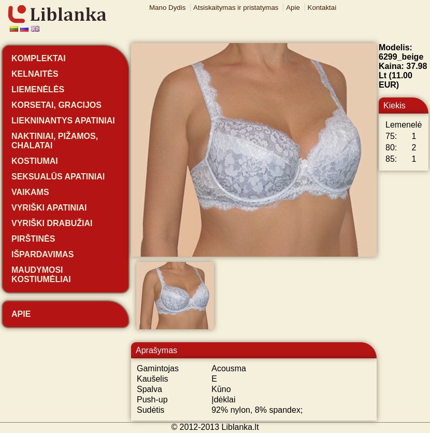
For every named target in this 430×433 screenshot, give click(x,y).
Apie (293, 7)
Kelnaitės (35, 73)
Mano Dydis (167, 7)
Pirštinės (33, 238)
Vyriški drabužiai (51, 223)
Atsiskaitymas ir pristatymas (235, 7)
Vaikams (30, 192)
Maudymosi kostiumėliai (41, 275)
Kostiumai (34, 161)
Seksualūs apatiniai (58, 176)
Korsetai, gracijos (56, 105)
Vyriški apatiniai (49, 207)
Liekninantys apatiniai (63, 120)
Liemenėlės (37, 89)
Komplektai (38, 58)
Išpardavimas (42, 254)
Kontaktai (322, 7)
